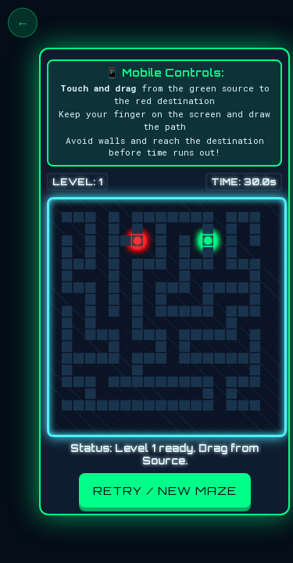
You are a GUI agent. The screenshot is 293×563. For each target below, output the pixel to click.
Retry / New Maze (165, 490)
